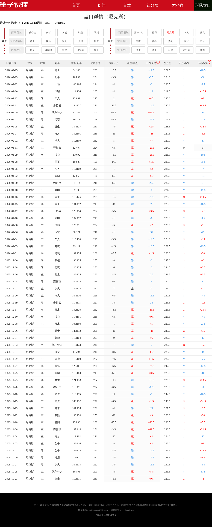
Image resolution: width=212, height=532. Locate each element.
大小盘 (178, 5)
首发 (127, 5)
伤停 (101, 5)
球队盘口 (203, 5)
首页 (76, 5)
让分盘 (152, 5)
